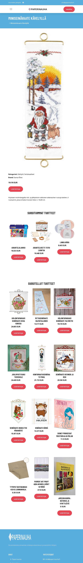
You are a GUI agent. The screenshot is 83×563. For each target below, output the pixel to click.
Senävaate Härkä (41, 428)
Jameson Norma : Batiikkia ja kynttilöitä (64, 501)
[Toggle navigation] (11, 9)
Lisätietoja (15, 189)
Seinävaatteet (29, 174)
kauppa (69, 9)
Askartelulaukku (18, 247)
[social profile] (23, 2)
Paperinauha (16, 559)
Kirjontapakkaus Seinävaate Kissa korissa (18, 321)
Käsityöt (21, 174)
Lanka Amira (64, 242)
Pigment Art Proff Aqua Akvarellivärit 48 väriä (41, 484)
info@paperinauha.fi (68, 2)
